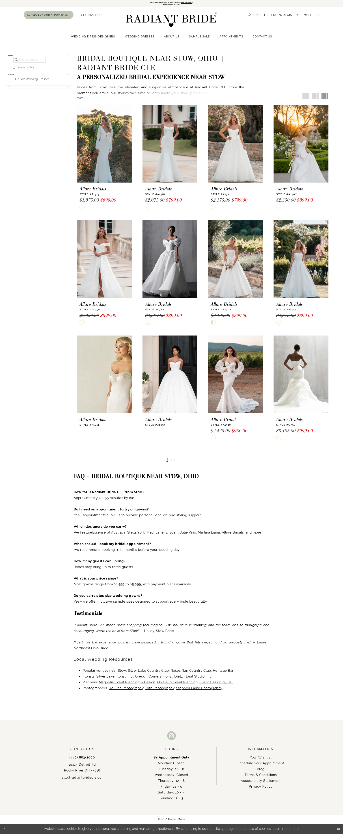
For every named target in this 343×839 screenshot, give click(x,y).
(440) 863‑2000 (82, 762)
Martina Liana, (209, 537)
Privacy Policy (261, 791)
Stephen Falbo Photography (199, 693)
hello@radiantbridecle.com (82, 783)
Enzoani (172, 537)
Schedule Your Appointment (260, 768)
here (295, 834)
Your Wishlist (261, 762)
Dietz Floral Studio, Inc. (193, 681)
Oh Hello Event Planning (177, 687)
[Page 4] (180, 464)
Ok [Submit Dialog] (335, 834)
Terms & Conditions (261, 780)
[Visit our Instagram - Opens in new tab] (171, 740)
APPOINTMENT (209, 4)
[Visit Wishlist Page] (311, 20)
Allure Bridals (233, 537)
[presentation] (104, 148)
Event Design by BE (216, 687)
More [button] (80, 103)
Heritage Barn (224, 676)
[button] (284, 20)
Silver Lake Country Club (148, 676)
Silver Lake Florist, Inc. (115, 681)
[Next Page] (186, 464)
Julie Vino (188, 537)
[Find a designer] (29, 70)
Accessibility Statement (261, 786)
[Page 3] (174, 464)
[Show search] (256, 20)
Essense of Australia (108, 537)
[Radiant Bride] (171, 25)
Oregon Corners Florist (154, 681)
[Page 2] (168, 464)
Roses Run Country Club (191, 676)
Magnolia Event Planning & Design (127, 687)
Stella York (135, 537)
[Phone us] (91, 20)
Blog (261, 774)
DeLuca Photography (126, 693)
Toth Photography (159, 693)
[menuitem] (49, 20)
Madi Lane (155, 537)
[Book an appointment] (49, 20)
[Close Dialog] (7, 834)
